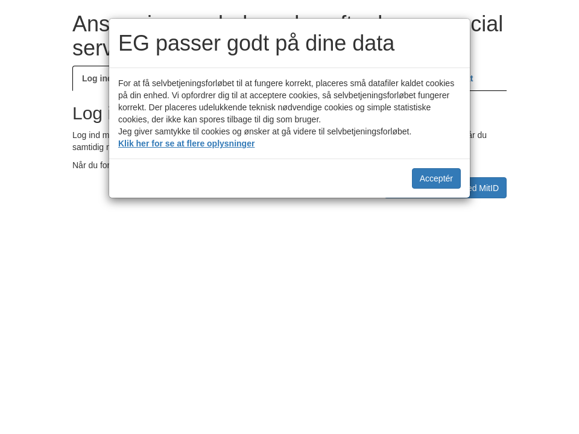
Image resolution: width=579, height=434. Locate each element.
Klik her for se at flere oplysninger (186, 143)
